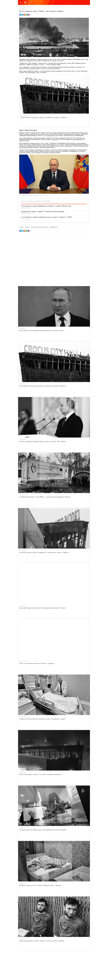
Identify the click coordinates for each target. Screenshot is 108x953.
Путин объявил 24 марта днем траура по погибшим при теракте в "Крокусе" (43, 117)
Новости (24, 6)
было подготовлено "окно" (32, 72)
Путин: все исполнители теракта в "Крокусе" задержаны (36, 663)
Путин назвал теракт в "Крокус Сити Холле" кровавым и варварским (40, 774)
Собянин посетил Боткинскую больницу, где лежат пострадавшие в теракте (42, 719)
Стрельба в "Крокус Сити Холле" (39, 201)
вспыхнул (47, 134)
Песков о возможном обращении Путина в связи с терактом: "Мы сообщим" (42, 441)
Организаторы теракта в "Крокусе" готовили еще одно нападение (42, 211)
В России (28, 6)
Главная (20, 6)
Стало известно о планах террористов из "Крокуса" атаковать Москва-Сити (46, 206)
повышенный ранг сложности (72, 134)
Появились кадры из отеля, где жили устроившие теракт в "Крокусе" (40, 885)
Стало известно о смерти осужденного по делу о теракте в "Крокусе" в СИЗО (46, 217)
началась (27, 134)
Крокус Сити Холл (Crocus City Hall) (39, 227)
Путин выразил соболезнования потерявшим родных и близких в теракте (41, 330)
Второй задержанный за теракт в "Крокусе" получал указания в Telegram (41, 941)
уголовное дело (34, 143)
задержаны (59, 71)
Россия (21, 227)
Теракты (27, 227)
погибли (49, 138)
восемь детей (55, 139)
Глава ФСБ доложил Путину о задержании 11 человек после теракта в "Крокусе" (44, 552)
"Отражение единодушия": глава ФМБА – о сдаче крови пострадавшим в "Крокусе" (45, 497)
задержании (39, 150)
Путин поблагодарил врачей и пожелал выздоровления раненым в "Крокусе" (42, 608)
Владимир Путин (53, 227)
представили (22, 147)
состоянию (50, 135)
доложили (73, 143)
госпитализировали (77, 139)
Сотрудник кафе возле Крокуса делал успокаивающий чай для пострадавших (43, 830)
